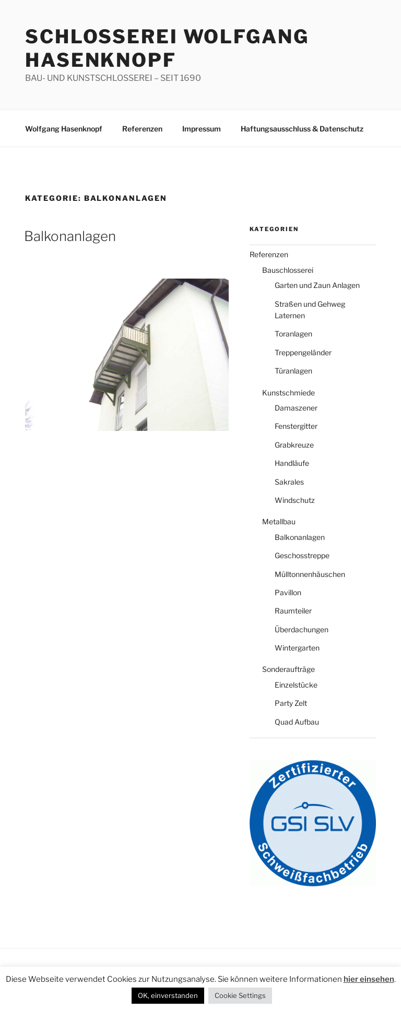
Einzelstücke (296, 684)
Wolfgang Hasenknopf (63, 128)
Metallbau (279, 521)
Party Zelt (291, 703)
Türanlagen (293, 370)
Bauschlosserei (287, 270)
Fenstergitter (296, 426)
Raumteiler (293, 610)
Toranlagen (293, 333)
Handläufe (292, 463)
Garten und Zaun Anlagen (317, 285)
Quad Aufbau (297, 721)
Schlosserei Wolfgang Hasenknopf (167, 48)
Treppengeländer (303, 352)
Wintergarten (297, 647)
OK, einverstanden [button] (168, 995)
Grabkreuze (294, 444)
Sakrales (289, 481)
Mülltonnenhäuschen (310, 574)
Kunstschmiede (288, 392)
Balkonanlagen (70, 236)
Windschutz (295, 500)
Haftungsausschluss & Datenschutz (302, 128)
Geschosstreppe (302, 555)
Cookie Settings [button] (240, 995)
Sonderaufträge (288, 669)
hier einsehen (369, 979)
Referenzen (142, 128)
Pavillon (288, 592)
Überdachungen (301, 629)
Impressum (201, 128)
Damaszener (296, 407)
